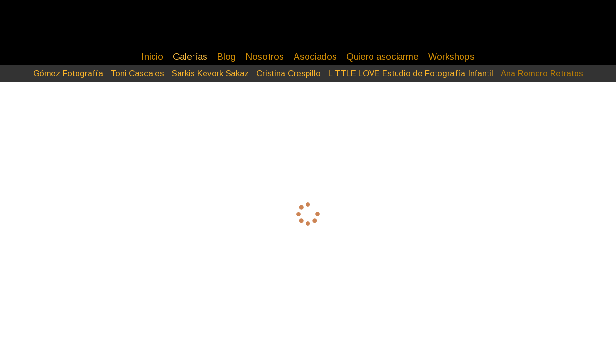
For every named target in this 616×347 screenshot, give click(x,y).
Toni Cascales (137, 73)
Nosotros (264, 57)
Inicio (152, 57)
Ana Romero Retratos (542, 73)
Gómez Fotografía (68, 73)
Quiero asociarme (382, 57)
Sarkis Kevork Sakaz (210, 73)
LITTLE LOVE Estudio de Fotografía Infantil (410, 73)
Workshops (451, 57)
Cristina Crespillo (289, 73)
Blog (226, 57)
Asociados (315, 57)
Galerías (190, 57)
